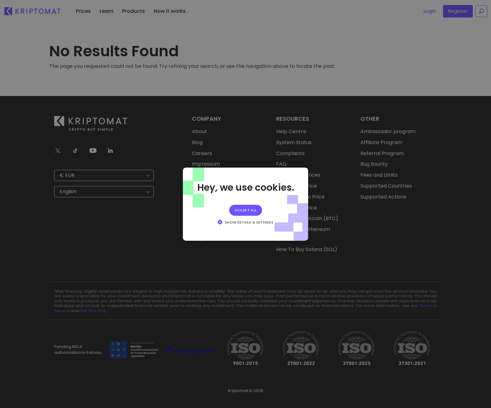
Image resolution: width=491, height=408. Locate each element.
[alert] (245, 204)
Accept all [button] (246, 209)
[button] (245, 222)
